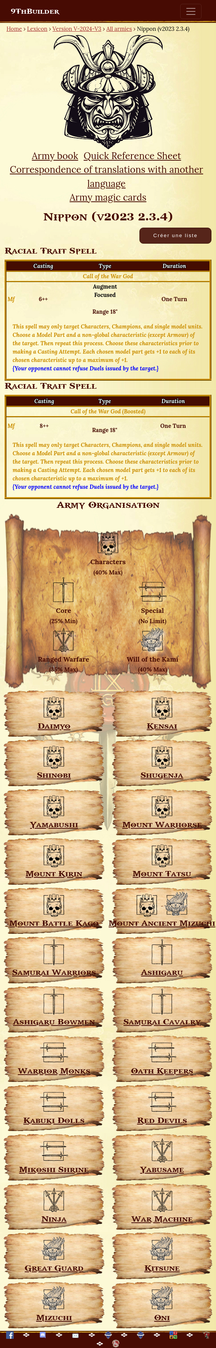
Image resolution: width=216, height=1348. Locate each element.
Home (14, 28)
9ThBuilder (35, 11)
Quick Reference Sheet (132, 156)
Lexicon (37, 28)
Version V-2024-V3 (77, 28)
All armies (119, 28)
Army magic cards (108, 197)
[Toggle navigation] (191, 11)
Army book (55, 156)
